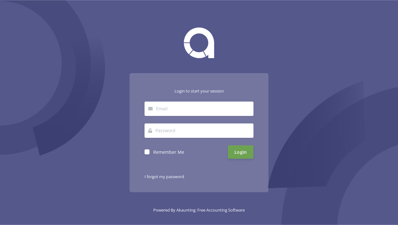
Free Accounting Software (221, 210)
